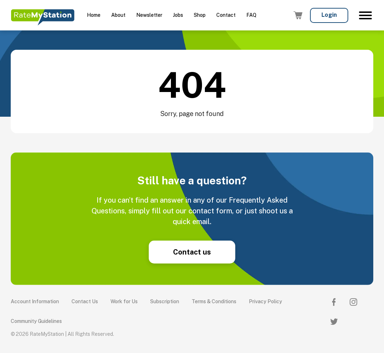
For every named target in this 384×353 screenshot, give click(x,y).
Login (329, 14)
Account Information (35, 301)
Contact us (192, 252)
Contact (226, 15)
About (118, 15)
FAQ (251, 15)
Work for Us (124, 301)
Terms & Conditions (214, 301)
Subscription (164, 301)
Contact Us (85, 301)
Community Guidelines (36, 321)
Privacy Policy (265, 301)
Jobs (178, 15)
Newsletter (149, 15)
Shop (200, 15)
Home (93, 15)
